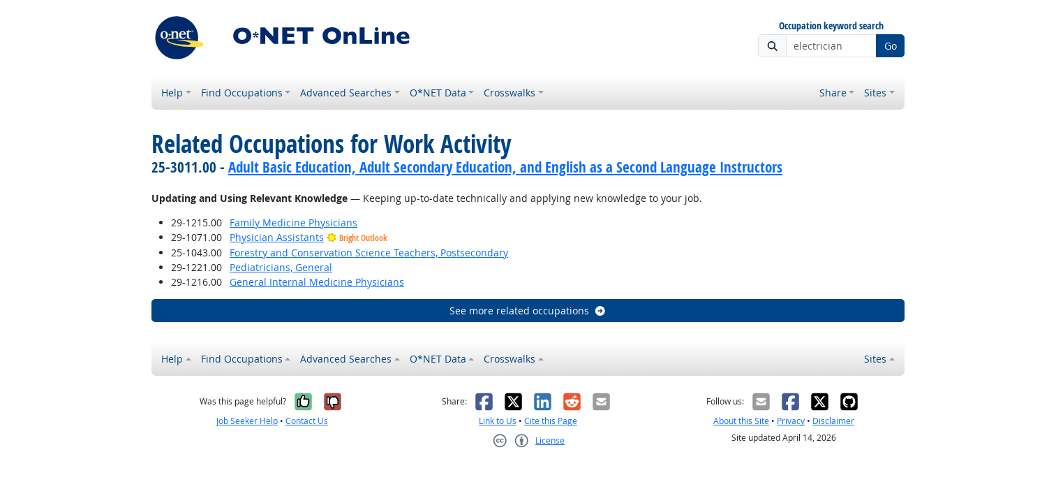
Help (172, 92)
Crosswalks (509, 92)
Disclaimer (833, 421)
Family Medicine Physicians (293, 222)
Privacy (791, 421)
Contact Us (306, 421)
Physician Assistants (277, 237)
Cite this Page (550, 421)
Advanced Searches (346, 92)
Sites (875, 92)
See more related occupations (528, 310)
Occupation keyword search (831, 26)
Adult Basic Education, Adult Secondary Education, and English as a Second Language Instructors (505, 167)
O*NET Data (438, 92)
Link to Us (497, 421)
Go (890, 45)
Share (833, 92)
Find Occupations (242, 92)
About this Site (741, 421)
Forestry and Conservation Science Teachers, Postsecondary (369, 252)
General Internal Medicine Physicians (317, 282)
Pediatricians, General (281, 267)
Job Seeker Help (247, 421)
